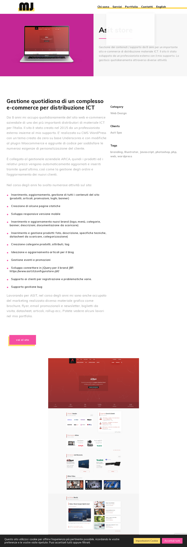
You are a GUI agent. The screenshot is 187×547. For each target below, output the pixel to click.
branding (116, 152)
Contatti (147, 6)
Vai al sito (22, 339)
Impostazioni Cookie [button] (147, 540)
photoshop (162, 152)
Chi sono (103, 6)
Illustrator (131, 152)
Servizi (117, 6)
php (173, 152)
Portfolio (131, 6)
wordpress (125, 156)
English (161, 6)
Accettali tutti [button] (172, 540)
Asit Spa (116, 132)
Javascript (147, 152)
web (113, 156)
